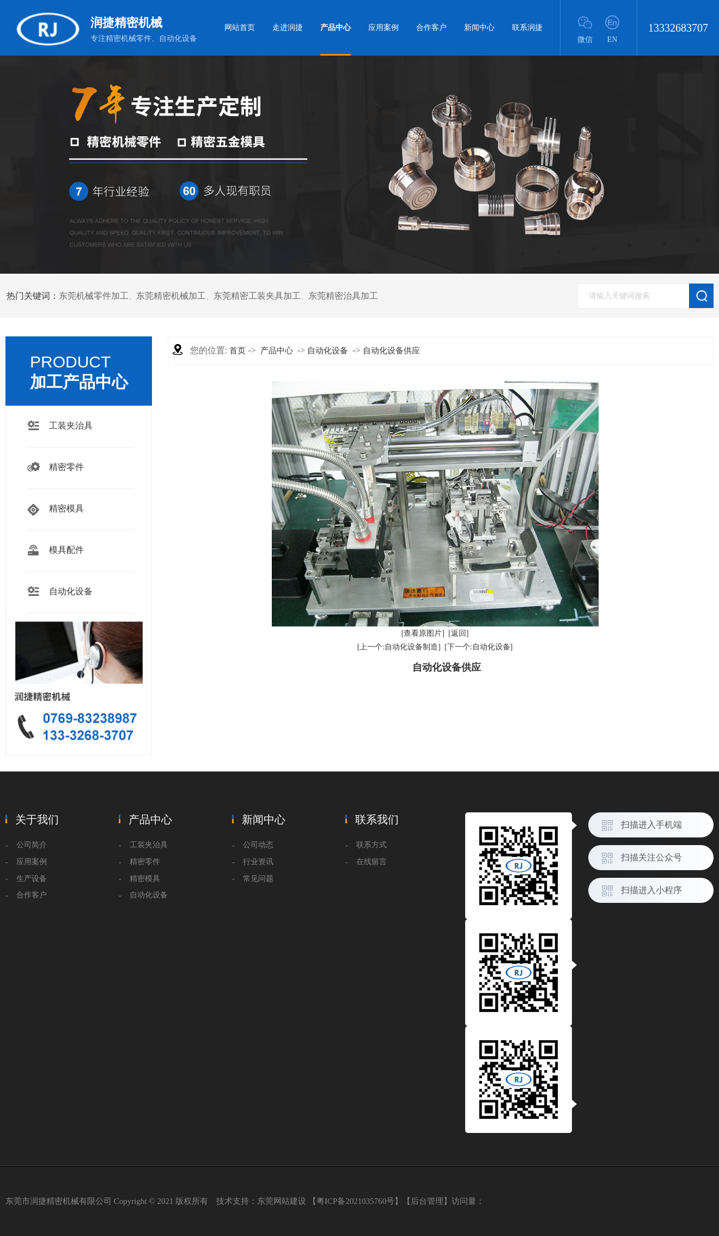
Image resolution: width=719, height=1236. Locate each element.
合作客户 (431, 27)
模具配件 (66, 549)
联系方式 (371, 845)
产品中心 (335, 39)
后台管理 (427, 1201)
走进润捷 (287, 27)
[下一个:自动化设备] (478, 647)
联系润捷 (527, 27)
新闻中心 (479, 27)
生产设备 (31, 879)
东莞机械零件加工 (94, 295)
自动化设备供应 (391, 350)
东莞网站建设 (281, 1201)
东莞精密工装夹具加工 (257, 295)
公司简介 (31, 845)
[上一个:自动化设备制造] (399, 647)
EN (612, 39)
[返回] (458, 633)
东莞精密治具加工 (343, 295)
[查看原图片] (422, 633)
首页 (237, 350)
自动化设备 (71, 591)
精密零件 (66, 467)
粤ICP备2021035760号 (355, 1201)
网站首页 (239, 27)
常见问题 (258, 879)
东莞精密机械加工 (171, 295)
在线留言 (371, 862)
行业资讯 (258, 862)
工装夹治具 (71, 425)
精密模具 (66, 508)
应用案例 (383, 27)
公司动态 (258, 845)
